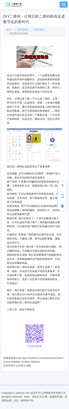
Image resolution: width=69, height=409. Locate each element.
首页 (8, 29)
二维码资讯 (21, 29)
